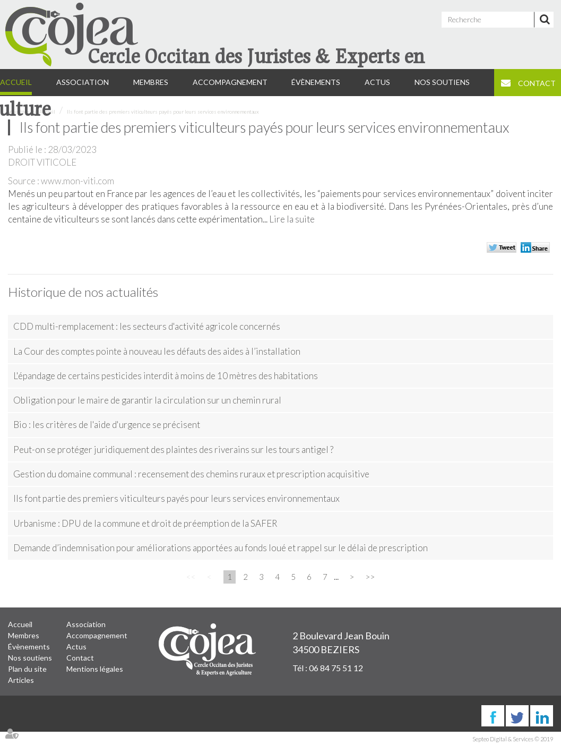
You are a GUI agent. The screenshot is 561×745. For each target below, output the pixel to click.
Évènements (29, 646)
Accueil (20, 624)
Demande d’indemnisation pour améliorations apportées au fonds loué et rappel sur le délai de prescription (220, 547)
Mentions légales (94, 668)
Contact (80, 657)
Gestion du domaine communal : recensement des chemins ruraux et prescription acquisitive (191, 473)
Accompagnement (96, 635)
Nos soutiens (30, 657)
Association (86, 624)
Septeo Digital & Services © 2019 (512, 738)
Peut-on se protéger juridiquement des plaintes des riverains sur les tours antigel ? (173, 449)
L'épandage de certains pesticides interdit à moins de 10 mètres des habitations (165, 375)
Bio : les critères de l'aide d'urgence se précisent (106, 424)
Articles (21, 679)
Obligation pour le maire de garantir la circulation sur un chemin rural (147, 400)
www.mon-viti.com (77, 180)
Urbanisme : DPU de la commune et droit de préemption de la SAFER (145, 523)
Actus (76, 646)
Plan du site (27, 668)
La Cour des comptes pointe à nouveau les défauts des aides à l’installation (156, 351)
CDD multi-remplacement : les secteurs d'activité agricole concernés (146, 326)
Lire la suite (292, 219)
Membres (23, 635)
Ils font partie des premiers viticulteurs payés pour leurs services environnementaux (163, 111)
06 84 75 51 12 (336, 668)
